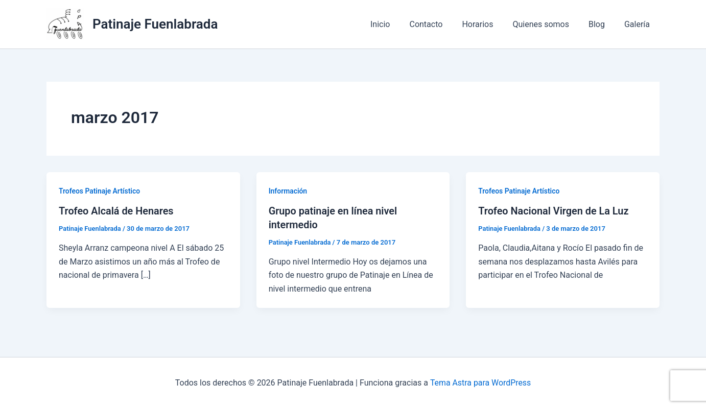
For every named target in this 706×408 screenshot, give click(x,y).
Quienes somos (548, 24)
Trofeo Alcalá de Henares (116, 211)
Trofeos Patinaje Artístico (99, 191)
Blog (601, 24)
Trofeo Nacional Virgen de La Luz (554, 211)
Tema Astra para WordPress (480, 382)
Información (288, 191)
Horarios (488, 24)
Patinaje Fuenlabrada (155, 24)
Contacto (439, 24)
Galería (638, 24)
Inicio (397, 24)
